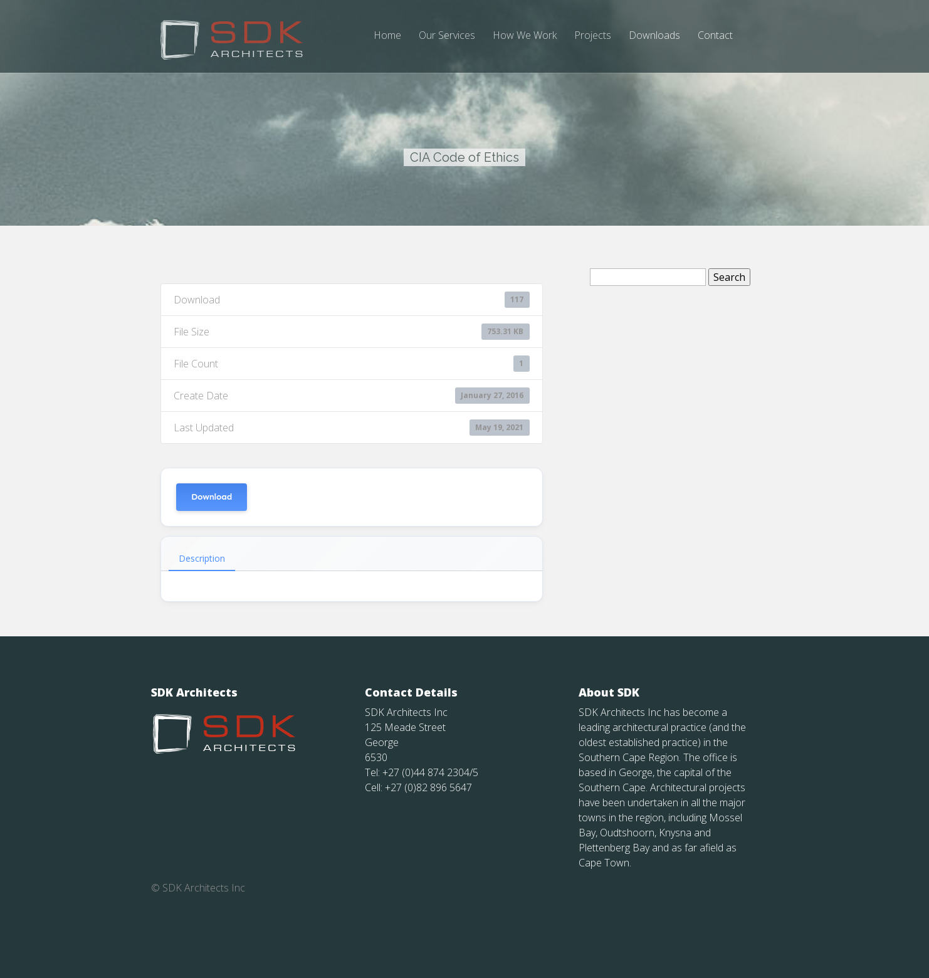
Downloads (654, 36)
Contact (715, 36)
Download (211, 532)
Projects (592, 36)
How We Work (525, 36)
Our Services (447, 36)
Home (387, 36)
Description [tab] (202, 593)
